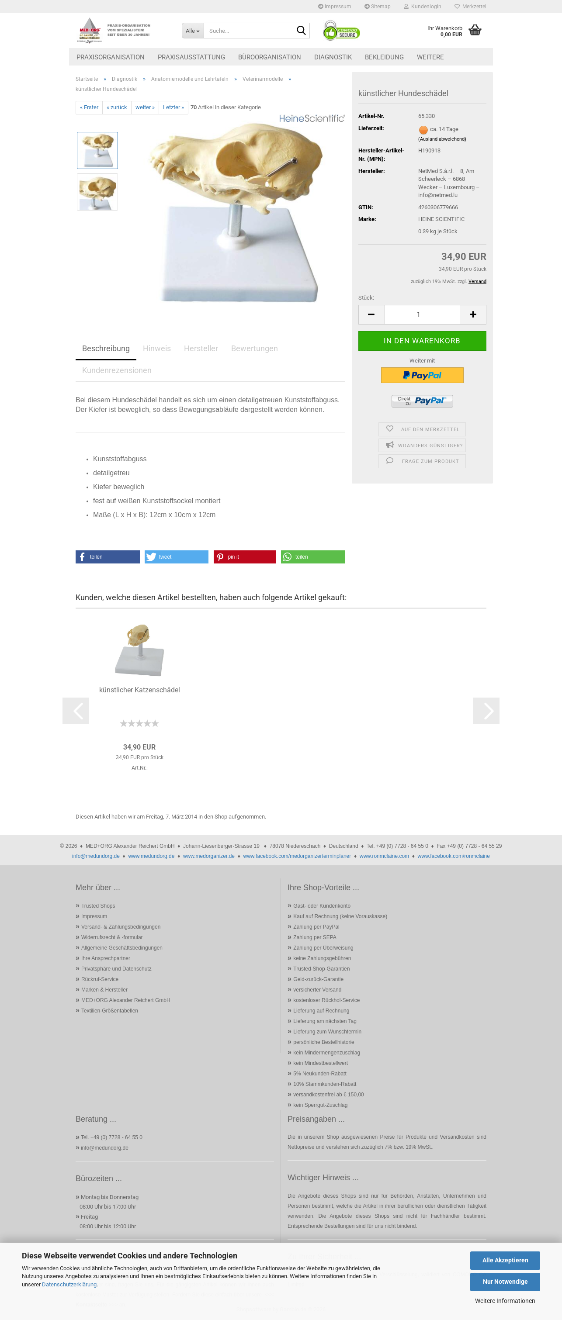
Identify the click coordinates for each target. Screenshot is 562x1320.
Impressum (334, 6)
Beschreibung (106, 348)
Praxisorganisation (110, 57)
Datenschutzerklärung (69, 1284)
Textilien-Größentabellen (109, 1011)
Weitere (430, 57)
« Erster (89, 107)
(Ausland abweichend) (442, 139)
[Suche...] (193, 30)
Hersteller (201, 348)
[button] (371, 315)
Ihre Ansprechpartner (105, 958)
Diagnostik (333, 57)
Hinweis (157, 348)
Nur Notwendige (505, 1281)
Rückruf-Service (99, 979)
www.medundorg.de (151, 856)
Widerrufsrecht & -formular (112, 937)
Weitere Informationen (505, 1300)
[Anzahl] (422, 315)
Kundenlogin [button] (422, 6)
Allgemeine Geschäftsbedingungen (122, 948)
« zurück (117, 107)
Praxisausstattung (191, 57)
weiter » (145, 107)
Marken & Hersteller (104, 990)
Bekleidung (384, 57)
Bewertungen (254, 348)
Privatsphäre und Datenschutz (116, 969)
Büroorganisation (269, 57)
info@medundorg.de (96, 856)
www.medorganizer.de (209, 856)
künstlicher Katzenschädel (139, 690)
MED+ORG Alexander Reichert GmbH (125, 1000)
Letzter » (173, 107)
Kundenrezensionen (117, 370)
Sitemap (377, 6)
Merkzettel (470, 6)
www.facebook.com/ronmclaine (454, 856)
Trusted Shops (98, 906)
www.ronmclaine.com (384, 856)
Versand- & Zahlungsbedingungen (120, 927)
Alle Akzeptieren (505, 1260)
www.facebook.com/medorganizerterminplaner (297, 856)
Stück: (366, 297)
